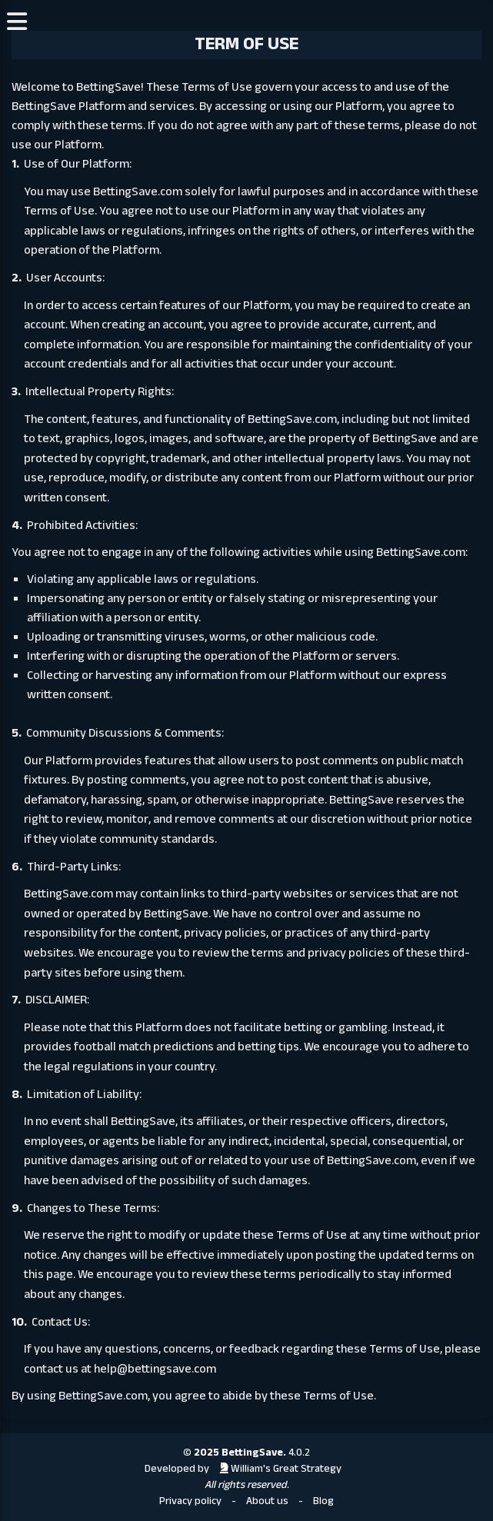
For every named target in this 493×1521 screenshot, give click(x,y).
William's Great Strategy (280, 1469)
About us (267, 1501)
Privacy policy (190, 1501)
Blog (323, 1501)
